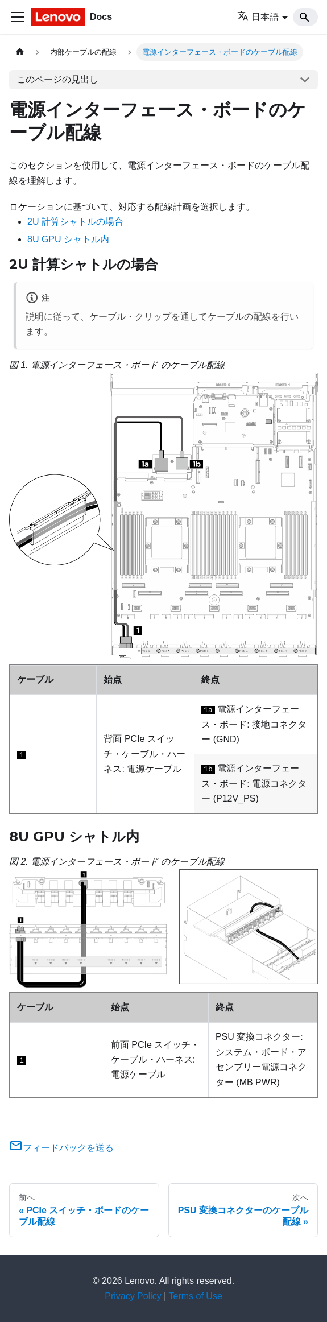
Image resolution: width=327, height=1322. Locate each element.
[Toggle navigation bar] (17, 17)
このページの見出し (57, 79)
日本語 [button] (258, 17)
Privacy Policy (133, 1296)
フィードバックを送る (61, 1147)
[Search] (305, 17)
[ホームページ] (20, 52)
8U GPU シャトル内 (68, 239)
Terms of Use (195, 1296)
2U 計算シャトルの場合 (75, 221)
